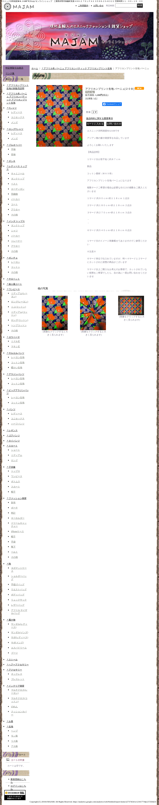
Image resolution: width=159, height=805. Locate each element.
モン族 (14, 736)
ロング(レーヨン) (19, 301)
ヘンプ (14, 731)
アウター (15, 209)
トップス (15, 471)
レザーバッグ (17, 605)
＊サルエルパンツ (15, 353)
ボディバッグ (17, 594)
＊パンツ (10, 409)
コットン (15, 267)
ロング (14, 460)
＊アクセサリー (14, 669)
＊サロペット (13, 279)
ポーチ (14, 507)
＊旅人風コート (14, 284)
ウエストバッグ (19, 589)
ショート (15, 450)
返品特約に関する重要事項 (99, 118)
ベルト (14, 552)
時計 (13, 513)
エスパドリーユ (19, 647)
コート (14, 204)
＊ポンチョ (12, 258)
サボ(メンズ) (17, 642)
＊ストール (12, 659)
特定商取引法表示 (14, 68)
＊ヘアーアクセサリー (17, 664)
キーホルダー (17, 518)
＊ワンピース (13, 289)
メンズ (14, 122)
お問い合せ (98, 5)
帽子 (13, 492)
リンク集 (10, 73)
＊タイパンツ (13, 440)
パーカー (15, 199)
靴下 (13, 546)
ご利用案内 (83, 5)
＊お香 (9, 721)
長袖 (13, 154)
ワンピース (16, 476)
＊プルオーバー (14, 145)
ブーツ (14, 653)
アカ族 (14, 746)
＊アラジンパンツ (15, 374)
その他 (14, 214)
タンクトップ (17, 178)
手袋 (13, 541)
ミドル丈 (15, 341)
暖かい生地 (16, 367)
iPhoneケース (17, 531)
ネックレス (16, 674)
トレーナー (16, 241)
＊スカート (12, 445)
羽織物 (14, 194)
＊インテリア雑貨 (15, 686)
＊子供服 (10, 467)
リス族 (14, 741)
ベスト (14, 184)
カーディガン (17, 189)
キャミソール (17, 173)
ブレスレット (17, 679)
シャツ (14, 230)
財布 (13, 502)
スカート (15, 486)
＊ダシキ (10, 161)
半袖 (13, 149)
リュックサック (19, 600)
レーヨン (15, 262)
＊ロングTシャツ (14, 129)
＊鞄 (8, 564)
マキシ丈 (15, 346)
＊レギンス (12, 430)
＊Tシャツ (11, 108)
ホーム (34, 68)
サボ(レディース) (19, 637)
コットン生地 (17, 362)
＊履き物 (10, 620)
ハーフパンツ (17, 423)
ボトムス (15, 481)
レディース (16, 112)
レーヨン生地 (17, 357)
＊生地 (9, 726)
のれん (14, 706)
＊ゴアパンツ (13, 435)
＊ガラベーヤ (13, 337)
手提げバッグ (17, 584)
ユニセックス (17, 117)
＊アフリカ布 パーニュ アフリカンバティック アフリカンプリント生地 (76, 68)
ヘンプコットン (19, 325)
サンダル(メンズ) (19, 632)
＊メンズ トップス (15, 221)
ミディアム (16, 455)
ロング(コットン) (19, 320)
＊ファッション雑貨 (16, 498)
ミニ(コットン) (18, 307)
